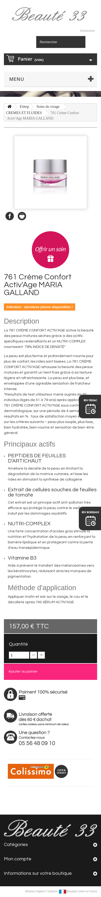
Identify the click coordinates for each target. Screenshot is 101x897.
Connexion (87, 30)
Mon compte (17, 858)
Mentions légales (35, 891)
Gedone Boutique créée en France (72, 891)
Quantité (18, 644)
